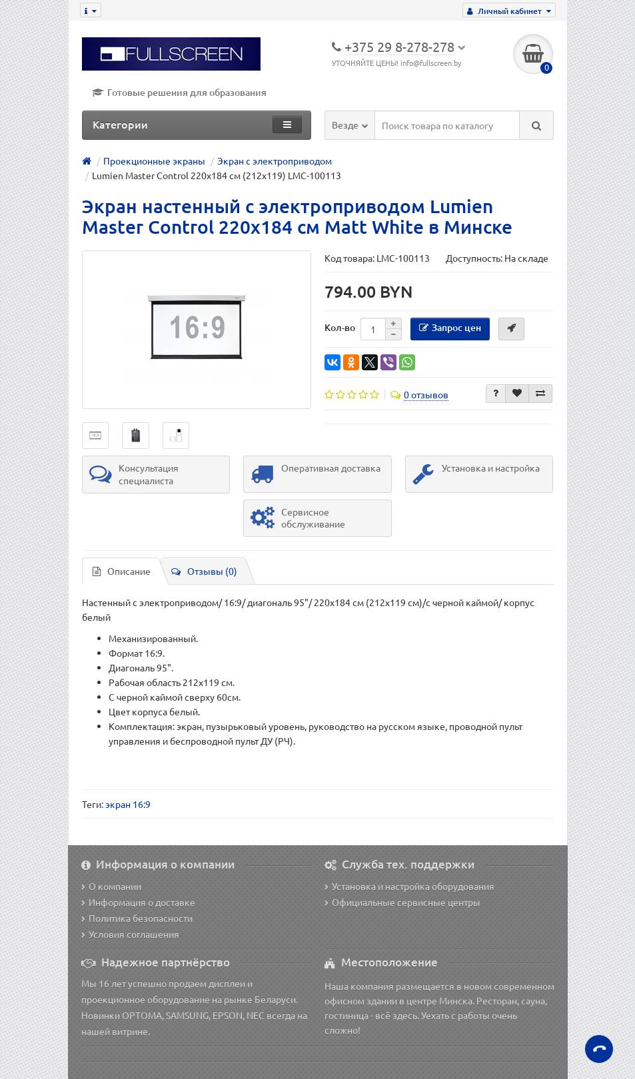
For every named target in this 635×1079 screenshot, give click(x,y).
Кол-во (339, 327)
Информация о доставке (138, 902)
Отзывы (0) (204, 571)
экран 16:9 (128, 804)
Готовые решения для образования (179, 92)
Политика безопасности (137, 918)
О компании (111, 886)
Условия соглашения (130, 934)
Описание (122, 571)
